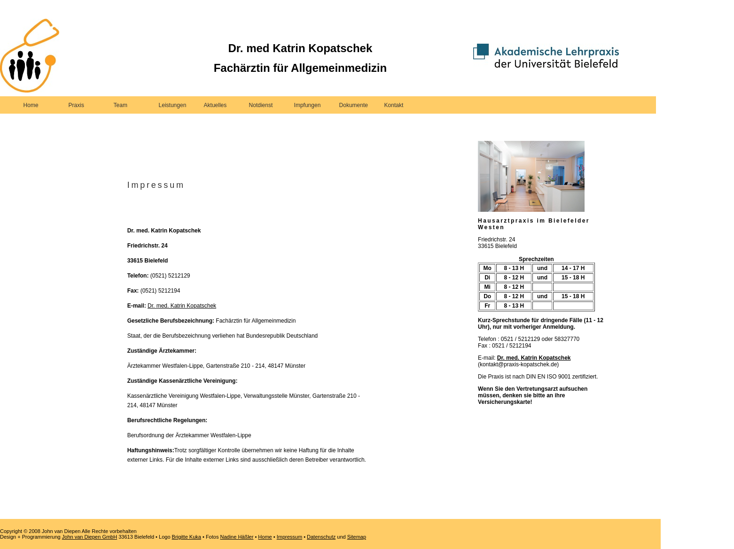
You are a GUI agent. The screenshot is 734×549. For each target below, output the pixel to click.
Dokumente (353, 105)
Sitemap (356, 537)
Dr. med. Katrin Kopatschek (182, 305)
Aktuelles (215, 105)
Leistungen (173, 105)
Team (120, 105)
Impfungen (307, 105)
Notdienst (261, 105)
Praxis (76, 105)
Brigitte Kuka (186, 537)
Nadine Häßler (236, 537)
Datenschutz (321, 537)
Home (31, 105)
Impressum (289, 537)
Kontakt (394, 105)
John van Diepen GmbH (89, 537)
